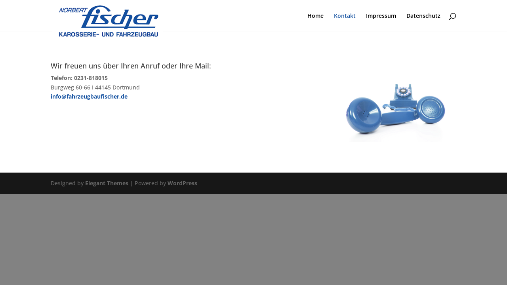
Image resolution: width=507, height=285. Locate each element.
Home (315, 16)
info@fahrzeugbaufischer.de (89, 96)
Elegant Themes (106, 183)
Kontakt (345, 16)
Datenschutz (423, 16)
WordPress (182, 183)
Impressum (381, 16)
